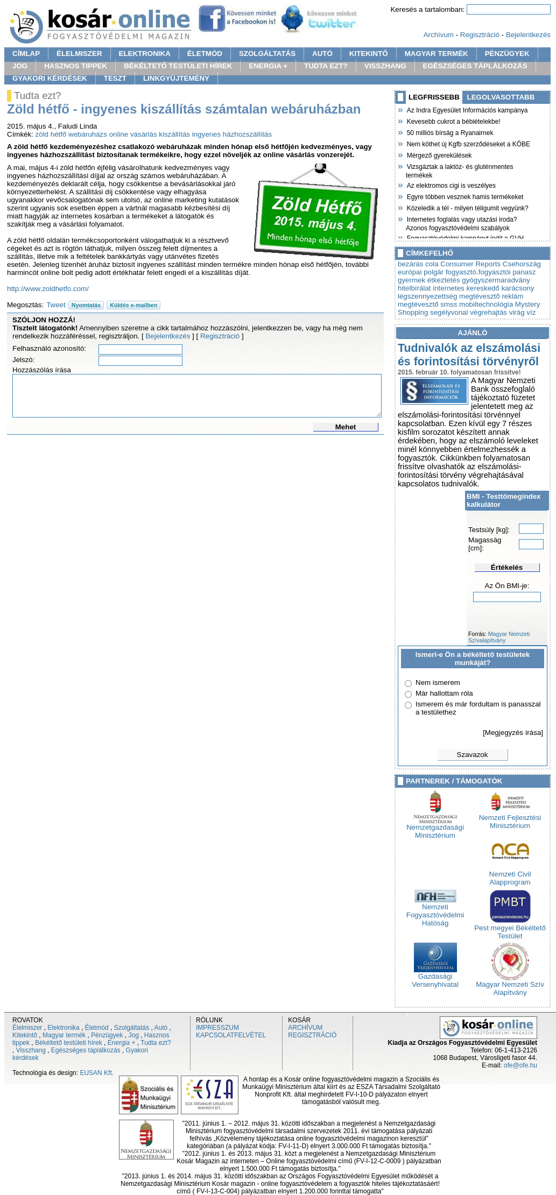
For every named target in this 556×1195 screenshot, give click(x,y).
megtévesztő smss (427, 304)
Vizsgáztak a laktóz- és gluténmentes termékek (459, 169)
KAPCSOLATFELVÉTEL (231, 1035)
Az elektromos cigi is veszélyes (451, 184)
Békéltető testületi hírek (68, 1042)
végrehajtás (488, 312)
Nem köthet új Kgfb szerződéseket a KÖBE (468, 143)
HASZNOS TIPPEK (75, 66)
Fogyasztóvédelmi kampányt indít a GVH (465, 237)
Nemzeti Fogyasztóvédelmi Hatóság (435, 911)
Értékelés (507, 567)
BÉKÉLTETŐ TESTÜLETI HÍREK (178, 66)
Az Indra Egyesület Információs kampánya (466, 109)
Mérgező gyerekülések (438, 154)
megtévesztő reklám (491, 296)
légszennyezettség (427, 296)
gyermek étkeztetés (429, 280)
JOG (19, 66)
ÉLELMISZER (79, 54)
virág (517, 312)
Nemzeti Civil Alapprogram (510, 875)
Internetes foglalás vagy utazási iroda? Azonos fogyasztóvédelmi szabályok (461, 222)
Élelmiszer (27, 1027)
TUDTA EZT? (326, 66)
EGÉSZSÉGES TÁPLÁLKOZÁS (475, 66)
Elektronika (63, 1027)
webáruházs (87, 134)
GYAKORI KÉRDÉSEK (49, 78)
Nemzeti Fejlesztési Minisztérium (510, 818)
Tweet (56, 305)
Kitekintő (24, 1035)
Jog (133, 1035)
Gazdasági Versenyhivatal (435, 977)
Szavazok (472, 755)
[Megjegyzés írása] (513, 733)
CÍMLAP (26, 54)
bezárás (410, 264)
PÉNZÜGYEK (507, 54)
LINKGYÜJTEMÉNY (176, 78)
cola (431, 264)
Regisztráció (479, 35)
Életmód (97, 1027)
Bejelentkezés (528, 35)
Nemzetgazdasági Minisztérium (435, 828)
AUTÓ (322, 54)
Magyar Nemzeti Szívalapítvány (499, 637)
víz (531, 312)
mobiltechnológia (486, 304)
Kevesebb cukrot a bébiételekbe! (453, 120)
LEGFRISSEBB (434, 97)
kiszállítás (174, 134)
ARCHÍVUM (305, 1027)
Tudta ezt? (155, 1042)
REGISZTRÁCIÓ (312, 1035)
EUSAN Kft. (97, 1073)
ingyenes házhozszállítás (232, 134)
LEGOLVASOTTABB (501, 97)
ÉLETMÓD (204, 54)
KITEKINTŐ (368, 54)
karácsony (518, 288)
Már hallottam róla (444, 693)
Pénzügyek (107, 1035)
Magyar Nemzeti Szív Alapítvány (510, 985)
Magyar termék (64, 1035)
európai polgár (421, 272)
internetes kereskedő (466, 288)
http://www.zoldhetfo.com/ (48, 289)
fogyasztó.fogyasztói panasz (491, 272)
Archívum (439, 35)
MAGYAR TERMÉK (436, 54)
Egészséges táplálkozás (86, 1050)
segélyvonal (449, 312)
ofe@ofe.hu (520, 1065)
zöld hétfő (51, 134)
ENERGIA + (268, 66)
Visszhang (31, 1050)
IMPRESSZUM (217, 1027)
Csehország (522, 264)
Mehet (345, 427)
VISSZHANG (385, 66)
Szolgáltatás (131, 1027)
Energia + (122, 1042)
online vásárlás (133, 134)
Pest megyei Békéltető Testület (510, 928)
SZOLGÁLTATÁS (267, 54)
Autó (161, 1027)
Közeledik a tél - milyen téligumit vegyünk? (467, 207)
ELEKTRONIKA (145, 54)
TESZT (115, 78)
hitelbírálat (414, 288)
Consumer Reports (470, 264)
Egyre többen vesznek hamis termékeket (464, 195)
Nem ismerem (438, 682)
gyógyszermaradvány (496, 280)
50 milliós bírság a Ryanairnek (449, 131)
